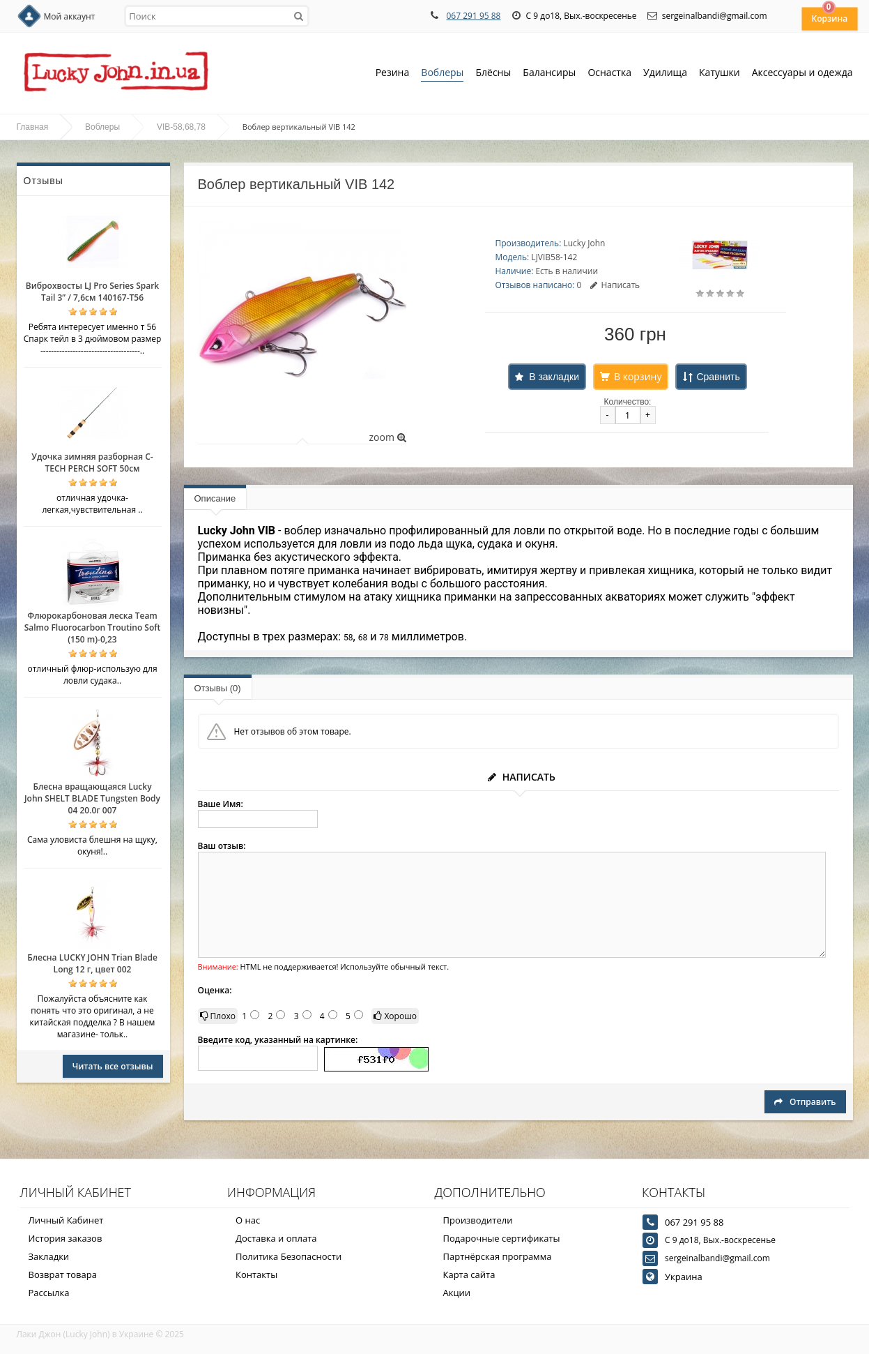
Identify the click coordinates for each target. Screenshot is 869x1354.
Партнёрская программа (497, 1256)
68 (363, 637)
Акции (457, 1292)
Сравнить (717, 376)
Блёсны (493, 74)
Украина (683, 1276)
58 (348, 637)
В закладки (554, 376)
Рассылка (49, 1292)
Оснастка (609, 74)
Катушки (719, 74)
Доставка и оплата (276, 1238)
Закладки (49, 1256)
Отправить (805, 1102)
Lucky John (584, 243)
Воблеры (442, 74)
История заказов (65, 1238)
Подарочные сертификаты (501, 1238)
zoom (387, 437)
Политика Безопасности (288, 1256)
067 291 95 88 (473, 16)
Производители (478, 1220)
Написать (615, 285)
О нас (248, 1220)
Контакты (256, 1274)
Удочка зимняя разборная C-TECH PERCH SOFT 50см (92, 462)
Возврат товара (63, 1274)
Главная (33, 127)
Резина (393, 74)
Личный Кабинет (66, 1220)
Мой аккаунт (69, 16)
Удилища (665, 74)
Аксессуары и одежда (802, 72)
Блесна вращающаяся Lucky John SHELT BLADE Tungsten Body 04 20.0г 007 (92, 798)
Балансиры (549, 74)
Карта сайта (469, 1274)
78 (384, 637)
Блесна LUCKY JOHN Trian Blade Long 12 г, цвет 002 (92, 963)
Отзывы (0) (217, 688)
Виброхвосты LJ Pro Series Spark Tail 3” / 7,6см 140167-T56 (92, 291)
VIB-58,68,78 (181, 127)
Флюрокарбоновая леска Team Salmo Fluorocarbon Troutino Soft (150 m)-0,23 (92, 627)
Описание (215, 498)
